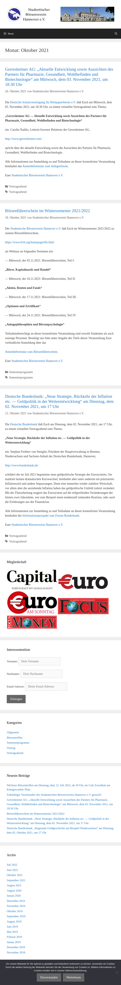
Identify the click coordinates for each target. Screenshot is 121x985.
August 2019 (14, 921)
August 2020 (14, 890)
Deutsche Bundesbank (23, 424)
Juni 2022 (12, 870)
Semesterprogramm (21, 372)
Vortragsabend (18, 186)
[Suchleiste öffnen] (116, 34)
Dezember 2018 (16, 947)
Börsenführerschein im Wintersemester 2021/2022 (47, 210)
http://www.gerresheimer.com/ (23, 138)
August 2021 (14, 885)
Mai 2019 (12, 931)
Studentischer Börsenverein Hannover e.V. (37, 175)
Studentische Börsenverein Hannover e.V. (35, 228)
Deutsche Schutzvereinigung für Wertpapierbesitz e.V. (43, 102)
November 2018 (16, 952)
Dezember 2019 (16, 901)
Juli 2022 (12, 864)
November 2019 (16, 906)
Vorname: (12, 661)
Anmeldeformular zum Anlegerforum (45, 166)
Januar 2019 (14, 942)
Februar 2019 (14, 937)
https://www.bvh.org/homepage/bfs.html (29, 242)
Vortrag (11, 748)
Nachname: (13, 673)
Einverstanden (49, 977)
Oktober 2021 (15, 875)
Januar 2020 (14, 895)
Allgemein (13, 732)
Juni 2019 (12, 926)
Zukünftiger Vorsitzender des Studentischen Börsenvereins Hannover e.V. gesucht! (54, 794)
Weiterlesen (73, 977)
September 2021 (16, 880)
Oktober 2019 (15, 911)
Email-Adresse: (16, 686)
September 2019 (16, 916)
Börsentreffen (14, 737)
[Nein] (116, 972)
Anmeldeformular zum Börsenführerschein (31, 351)
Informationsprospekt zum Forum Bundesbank (50, 515)
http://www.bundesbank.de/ (21, 465)
